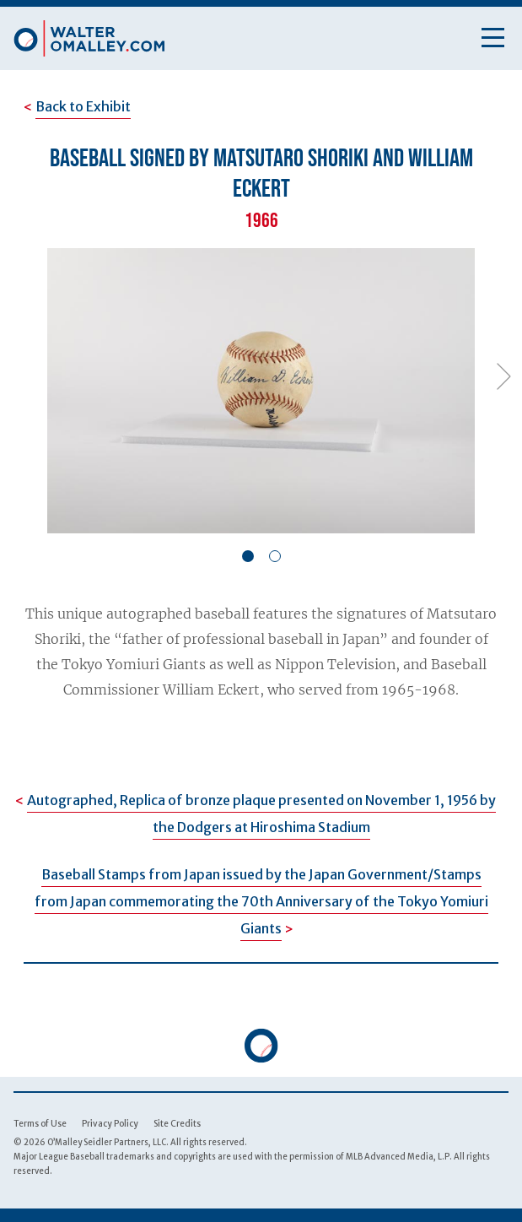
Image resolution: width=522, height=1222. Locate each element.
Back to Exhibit (83, 106)
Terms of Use (40, 1123)
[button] (247, 556)
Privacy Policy (110, 1123)
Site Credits (177, 1123)
